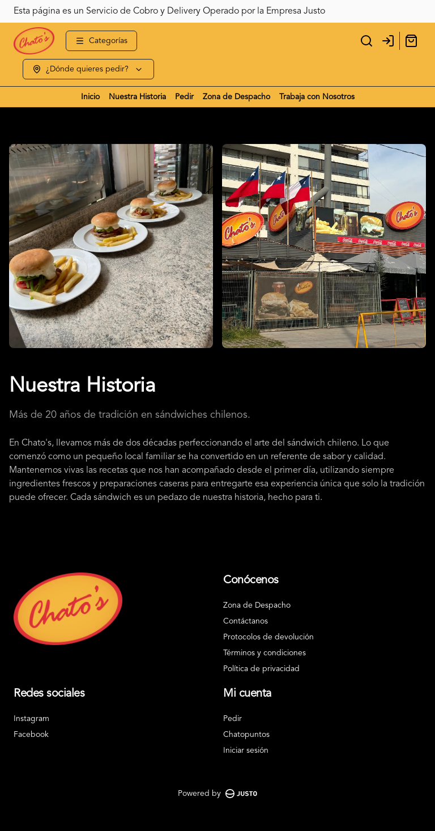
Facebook (31, 735)
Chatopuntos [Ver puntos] (246, 735)
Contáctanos (245, 621)
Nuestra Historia (137, 97)
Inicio (90, 97)
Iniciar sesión (245, 750)
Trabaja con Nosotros (317, 97)
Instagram (31, 719)
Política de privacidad (261, 669)
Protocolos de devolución (268, 637)
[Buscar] (366, 41)
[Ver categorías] (101, 41)
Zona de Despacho (236, 97)
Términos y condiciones (264, 653)
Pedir (184, 97)
